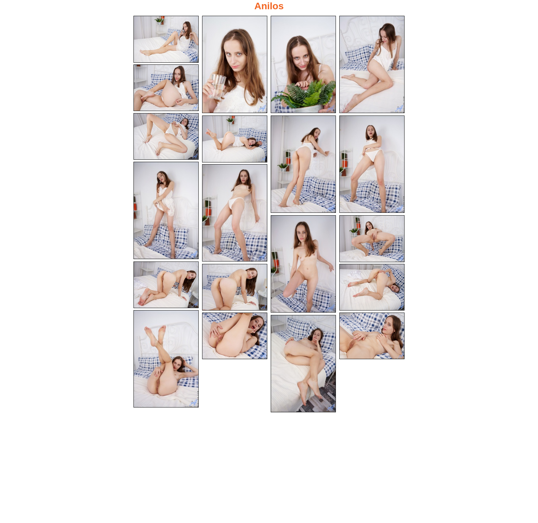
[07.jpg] (234, 138)
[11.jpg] (234, 213)
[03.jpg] (303, 64)
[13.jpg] (372, 238)
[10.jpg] (166, 210)
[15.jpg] (234, 287)
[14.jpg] (166, 285)
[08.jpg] (303, 164)
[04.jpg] (372, 64)
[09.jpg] (372, 164)
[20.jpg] (303, 363)
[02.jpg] (234, 64)
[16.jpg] (372, 287)
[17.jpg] (166, 359)
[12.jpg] (303, 264)
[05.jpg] (166, 87)
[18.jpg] (234, 336)
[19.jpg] (372, 336)
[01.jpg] (166, 39)
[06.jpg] (166, 136)
